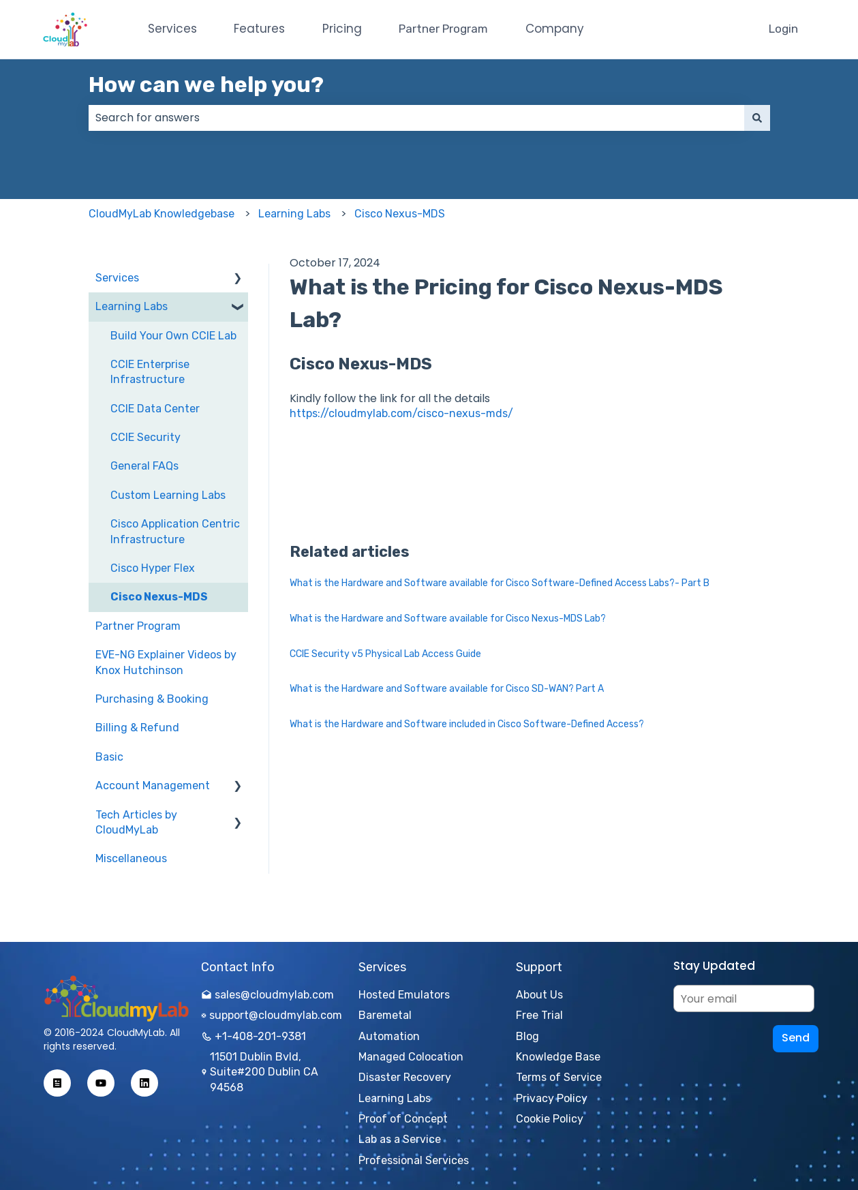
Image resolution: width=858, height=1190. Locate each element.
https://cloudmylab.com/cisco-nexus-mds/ (401, 413)
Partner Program (443, 28)
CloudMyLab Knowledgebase (161, 213)
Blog (527, 1036)
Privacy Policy (551, 1098)
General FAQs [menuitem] (144, 465)
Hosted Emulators (404, 994)
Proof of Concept (403, 1118)
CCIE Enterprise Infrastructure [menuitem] (149, 372)
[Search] (757, 118)
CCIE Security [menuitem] (145, 437)
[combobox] (416, 118)
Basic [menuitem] (109, 756)
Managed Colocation (410, 1056)
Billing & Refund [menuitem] (137, 727)
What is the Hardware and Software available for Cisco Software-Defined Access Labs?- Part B (499, 583)
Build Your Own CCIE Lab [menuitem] (173, 335)
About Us (539, 994)
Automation (389, 1036)
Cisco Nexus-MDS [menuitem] (159, 596)
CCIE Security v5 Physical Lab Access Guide (385, 654)
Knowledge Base (558, 1056)
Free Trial (539, 1015)
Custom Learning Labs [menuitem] (168, 495)
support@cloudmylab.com (271, 1015)
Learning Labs (294, 213)
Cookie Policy (549, 1118)
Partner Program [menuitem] (138, 626)
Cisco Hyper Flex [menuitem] (152, 568)
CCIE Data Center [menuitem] (155, 408)
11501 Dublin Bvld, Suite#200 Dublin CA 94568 (259, 1072)
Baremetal (385, 1015)
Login (783, 28)
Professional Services (413, 1160)
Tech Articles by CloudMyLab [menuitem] (136, 822)
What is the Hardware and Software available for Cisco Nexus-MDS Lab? (448, 618)
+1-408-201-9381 (253, 1036)
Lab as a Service (399, 1139)
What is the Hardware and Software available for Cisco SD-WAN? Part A (447, 689)
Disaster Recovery (404, 1077)
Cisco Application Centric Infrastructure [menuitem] (175, 531)
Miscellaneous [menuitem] (131, 858)
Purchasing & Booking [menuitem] (152, 698)
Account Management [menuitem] (152, 785)
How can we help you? (206, 84)
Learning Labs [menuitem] (131, 306)
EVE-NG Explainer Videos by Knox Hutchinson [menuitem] (165, 662)
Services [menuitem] (117, 277)
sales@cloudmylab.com (267, 994)
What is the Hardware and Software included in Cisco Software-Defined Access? (467, 724)
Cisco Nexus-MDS (399, 213)
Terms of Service (559, 1077)
